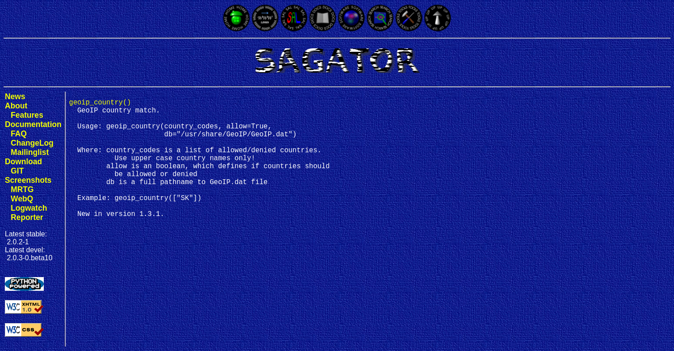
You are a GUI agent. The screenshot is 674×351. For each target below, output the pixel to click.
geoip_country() (100, 103)
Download (23, 161)
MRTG (22, 189)
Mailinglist (30, 152)
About (16, 105)
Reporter (27, 217)
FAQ (19, 133)
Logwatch (29, 208)
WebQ (22, 198)
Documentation (33, 124)
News (15, 96)
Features (27, 115)
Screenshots (28, 180)
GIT (17, 170)
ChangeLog (32, 143)
